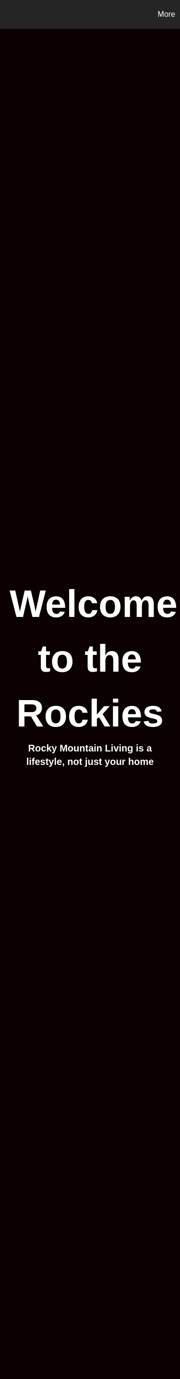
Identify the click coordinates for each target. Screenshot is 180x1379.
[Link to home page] (8, 14)
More (166, 14)
